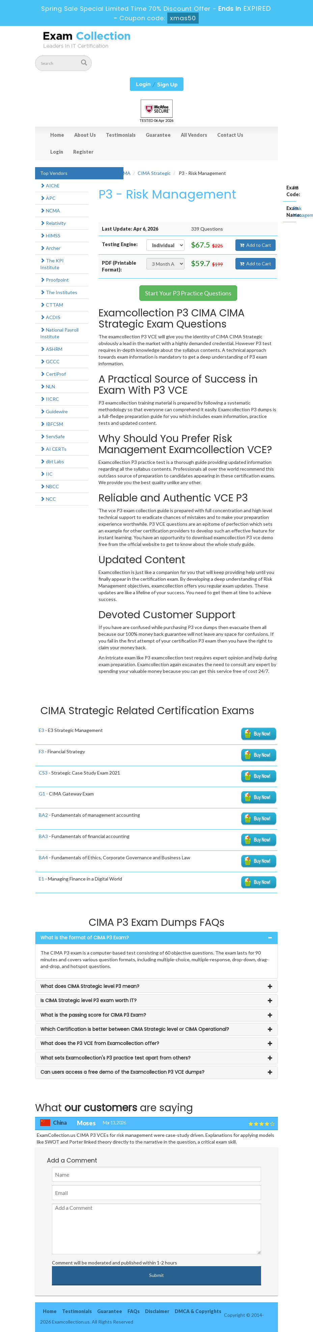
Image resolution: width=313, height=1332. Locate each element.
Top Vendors (53, 173)
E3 (41, 730)
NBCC (49, 486)
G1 (42, 793)
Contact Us (230, 135)
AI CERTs (53, 449)
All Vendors (194, 135)
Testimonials (121, 135)
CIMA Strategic (154, 173)
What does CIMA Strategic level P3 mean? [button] (89, 986)
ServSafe (52, 436)
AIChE (50, 185)
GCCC (50, 361)
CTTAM (51, 305)
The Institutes (58, 292)
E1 (41, 879)
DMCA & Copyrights (198, 1311)
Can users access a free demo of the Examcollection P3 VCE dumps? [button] (122, 1072)
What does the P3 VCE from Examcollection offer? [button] (99, 1043)
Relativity (53, 223)
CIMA (124, 173)
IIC (46, 474)
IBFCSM (51, 424)
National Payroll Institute (59, 333)
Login (56, 152)
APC (48, 198)
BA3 (43, 836)
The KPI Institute (52, 264)
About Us (85, 135)
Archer (50, 248)
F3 (41, 751)
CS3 (43, 773)
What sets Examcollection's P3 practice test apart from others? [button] (115, 1057)
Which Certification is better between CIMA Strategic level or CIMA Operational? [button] (134, 1029)
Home (57, 135)
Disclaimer (157, 1311)
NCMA (50, 210)
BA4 (43, 857)
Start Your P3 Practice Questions (188, 293)
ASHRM (51, 349)
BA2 (43, 815)
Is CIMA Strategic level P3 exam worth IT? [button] (88, 1000)
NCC (48, 499)
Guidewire (54, 411)
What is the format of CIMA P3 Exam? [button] (84, 937)
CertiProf (53, 374)
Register (83, 152)
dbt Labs (52, 461)
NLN (47, 386)
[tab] (156, 938)
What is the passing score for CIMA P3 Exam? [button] (93, 1015)
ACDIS (50, 317)
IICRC (49, 399)
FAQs (133, 1311)
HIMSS (50, 235)
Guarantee (158, 135)
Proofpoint (54, 280)
